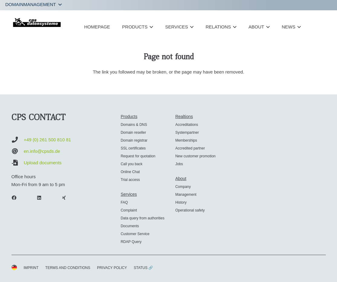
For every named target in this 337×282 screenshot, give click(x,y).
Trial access (130, 180)
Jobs (179, 164)
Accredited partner (190, 148)
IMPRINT (31, 268)
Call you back (131, 164)
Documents (130, 226)
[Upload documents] (17, 163)
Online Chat (130, 172)
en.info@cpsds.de (42, 151)
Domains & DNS (134, 125)
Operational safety (190, 210)
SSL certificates (133, 148)
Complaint (129, 210)
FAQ (124, 202)
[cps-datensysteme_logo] (37, 22)
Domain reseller (133, 132)
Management (185, 194)
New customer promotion (195, 156)
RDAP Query (131, 242)
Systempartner (187, 132)
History (180, 202)
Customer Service (135, 234)
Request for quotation (138, 156)
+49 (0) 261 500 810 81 (47, 139)
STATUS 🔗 (143, 268)
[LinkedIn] (42, 198)
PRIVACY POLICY (112, 268)
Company (183, 187)
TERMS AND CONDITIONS (67, 268)
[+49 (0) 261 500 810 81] (17, 140)
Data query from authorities (142, 218)
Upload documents (43, 162)
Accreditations (186, 125)
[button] (33, 4)
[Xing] (67, 198)
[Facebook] (17, 198)
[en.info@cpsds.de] (17, 151)
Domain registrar (134, 140)
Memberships (186, 140)
